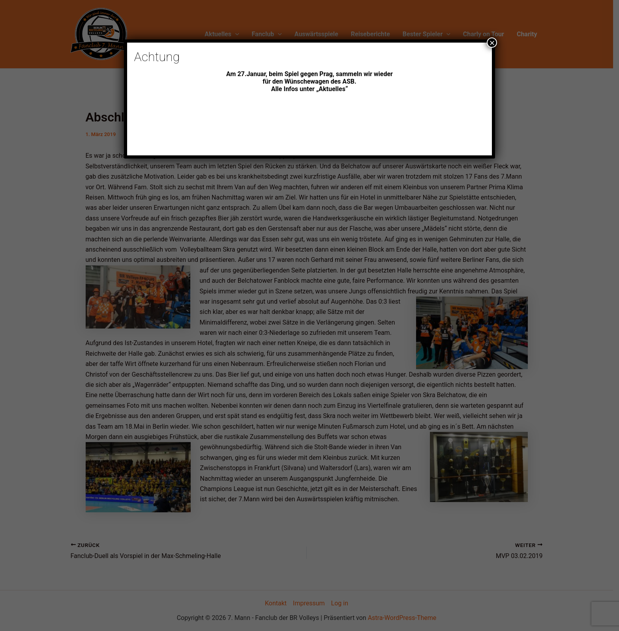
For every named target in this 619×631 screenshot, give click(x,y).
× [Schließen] (492, 42)
